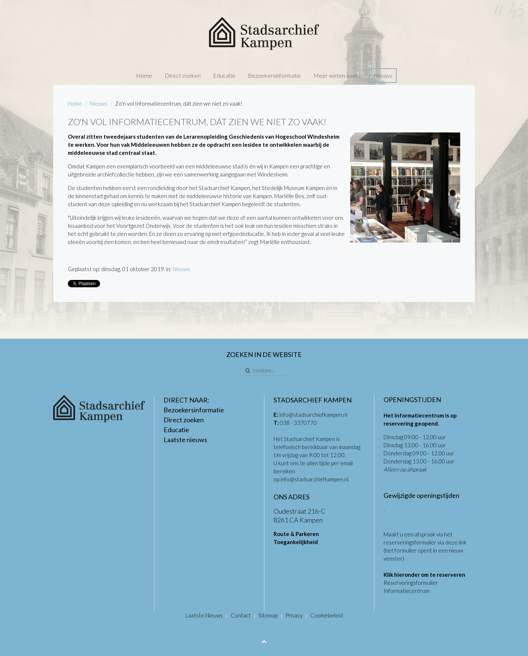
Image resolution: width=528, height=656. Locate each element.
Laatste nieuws (185, 439)
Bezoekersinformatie (274, 75)
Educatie (224, 75)
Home (144, 75)
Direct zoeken (183, 75)
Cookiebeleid (326, 615)
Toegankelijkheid (296, 542)
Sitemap (268, 615)
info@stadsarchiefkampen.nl (313, 414)
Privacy (293, 615)
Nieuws (382, 75)
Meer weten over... (337, 75)
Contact (241, 615)
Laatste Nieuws (204, 615)
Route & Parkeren (296, 534)
